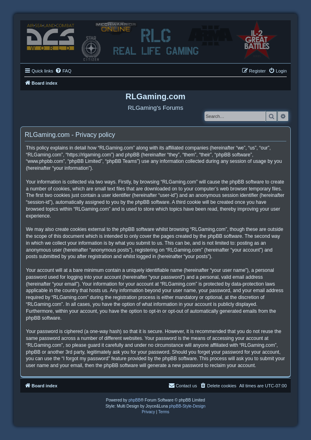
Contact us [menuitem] (182, 385)
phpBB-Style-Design (187, 406)
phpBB (134, 400)
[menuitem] (63, 71)
